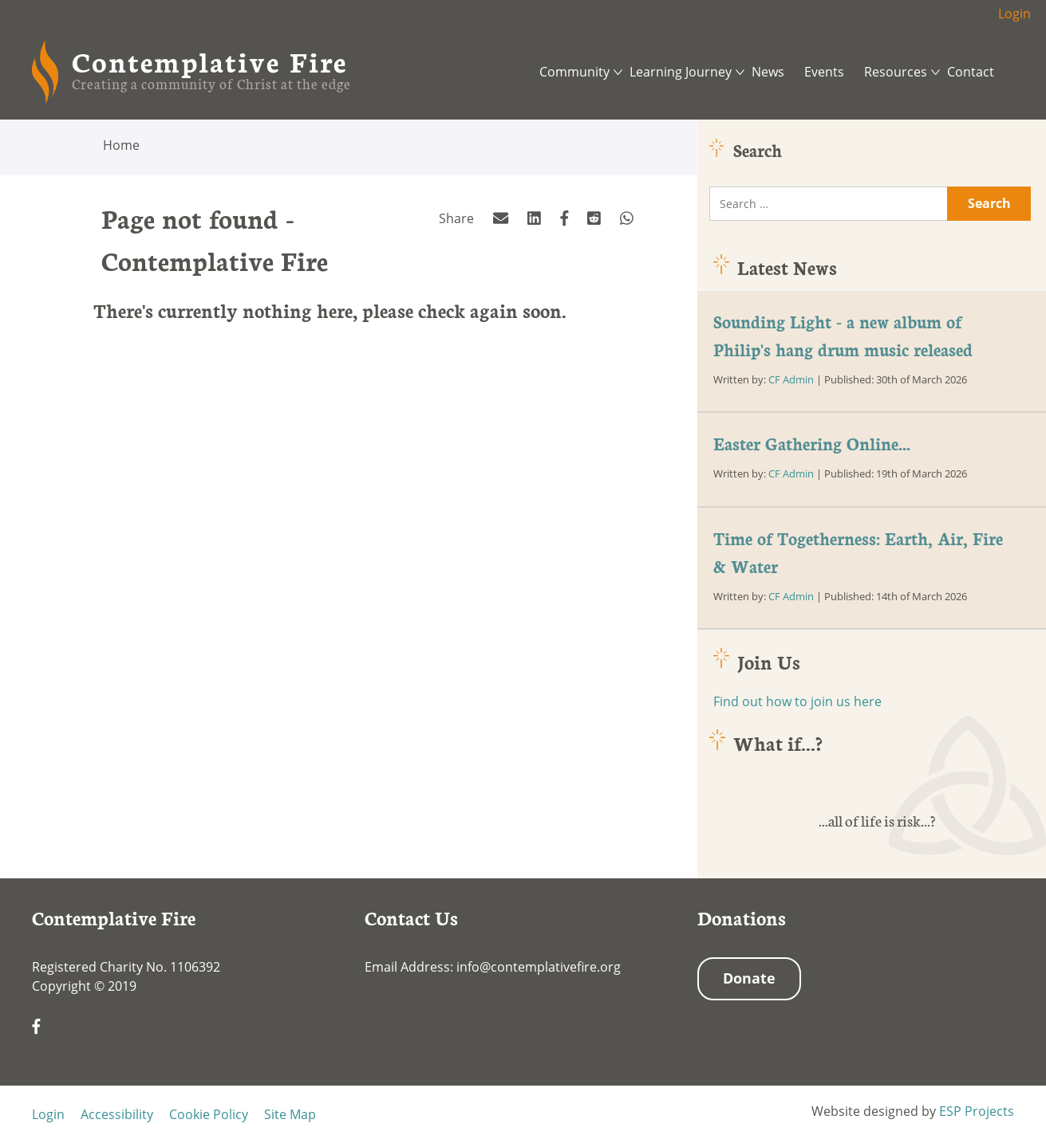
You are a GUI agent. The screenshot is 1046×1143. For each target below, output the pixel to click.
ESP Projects (976, 1111)
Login (1014, 13)
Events (824, 72)
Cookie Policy (208, 1114)
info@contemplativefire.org (538, 967)
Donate (749, 978)
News (768, 72)
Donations (741, 917)
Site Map (290, 1114)
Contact (970, 72)
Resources (895, 72)
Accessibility (117, 1114)
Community (574, 72)
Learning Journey (681, 72)
